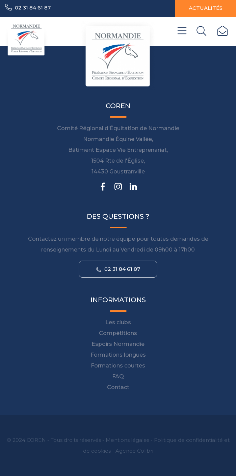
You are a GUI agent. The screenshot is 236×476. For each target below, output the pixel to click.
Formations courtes (118, 365)
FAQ (118, 376)
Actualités (205, 8)
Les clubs (118, 322)
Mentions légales (127, 440)
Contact (118, 387)
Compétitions (118, 333)
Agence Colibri (134, 451)
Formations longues (118, 355)
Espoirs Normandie (118, 344)
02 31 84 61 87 (28, 7)
